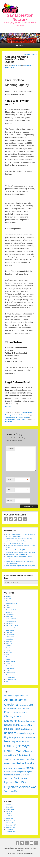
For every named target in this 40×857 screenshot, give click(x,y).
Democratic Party (11, 610)
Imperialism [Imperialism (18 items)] (18, 737)
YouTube (20, 519)
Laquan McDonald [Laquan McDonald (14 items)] (20, 741)
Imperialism (9, 623)
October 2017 (10, 829)
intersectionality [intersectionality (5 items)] (30, 737)
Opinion (8, 646)
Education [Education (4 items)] (23, 725)
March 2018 (9, 818)
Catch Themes (28, 853)
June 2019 (9, 805)
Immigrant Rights (11, 621)
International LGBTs (12, 625)
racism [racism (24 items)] (30, 767)
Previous (26, 54)
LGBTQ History (10, 634)
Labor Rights (10, 630)
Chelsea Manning (26, 412)
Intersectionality (10, 628)
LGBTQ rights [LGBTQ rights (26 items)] (12, 746)
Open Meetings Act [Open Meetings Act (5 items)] (18, 759)
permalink (8, 421)
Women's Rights (11, 679)
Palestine (9, 648)
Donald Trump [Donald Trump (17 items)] (12, 724)
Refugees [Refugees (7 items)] (20, 772)
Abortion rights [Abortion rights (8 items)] (13, 696)
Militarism (9, 643)
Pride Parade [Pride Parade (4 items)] (8, 768)
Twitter (11, 519)
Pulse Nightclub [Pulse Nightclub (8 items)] (18, 768)
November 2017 (11, 827)
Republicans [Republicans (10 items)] (14, 775)
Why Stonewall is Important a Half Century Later (20, 565)
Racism (8, 659)
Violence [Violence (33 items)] (24, 787)
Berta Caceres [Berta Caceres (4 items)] (24, 705)
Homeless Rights (11, 619)
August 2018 (10, 809)
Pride (7, 654)
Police (8, 650)
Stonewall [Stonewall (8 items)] (25, 775)
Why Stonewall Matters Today (15, 543)
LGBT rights (9, 632)
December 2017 (11, 825)
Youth (7, 681)
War (7, 675)
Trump (8, 670)
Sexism (8, 663)
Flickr (25, 519)
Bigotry (8, 601)
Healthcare (9, 616)
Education (9, 612)
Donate (8, 407)
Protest (8, 657)
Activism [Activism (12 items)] (24, 695)
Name (9, 479)
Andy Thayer (27, 65)
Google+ (15, 519)
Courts (8, 607)
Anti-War (8, 598)
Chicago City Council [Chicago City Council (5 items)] (20, 712)
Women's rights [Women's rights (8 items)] (10, 791)
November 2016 (11, 832)
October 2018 (10, 807)
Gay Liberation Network (20, 17)
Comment (10, 448)
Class (7, 605)
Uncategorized (10, 415)
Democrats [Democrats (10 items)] (30, 721)
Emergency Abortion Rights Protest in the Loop (20, 552)
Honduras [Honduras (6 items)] (20, 733)
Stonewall (9, 666)
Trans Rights (10, 668)
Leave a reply (9, 67)
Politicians (9, 652)
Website (9, 500)
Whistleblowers (21, 415)
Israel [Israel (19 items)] (7, 741)
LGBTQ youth (10, 637)
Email (9, 489)
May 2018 (9, 814)
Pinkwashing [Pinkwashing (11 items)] (10, 763)
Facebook (6, 519)
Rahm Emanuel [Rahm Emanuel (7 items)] (10, 772)
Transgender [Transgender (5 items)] (23, 778)
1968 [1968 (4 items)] (5, 696)
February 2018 (10, 820)
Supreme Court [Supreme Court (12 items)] (11, 778)
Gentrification (10, 614)
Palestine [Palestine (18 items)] (30, 759)
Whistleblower (10, 419)
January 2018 (10, 823)
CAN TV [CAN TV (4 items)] (18, 709)
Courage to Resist (23, 417)
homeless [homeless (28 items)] (10, 733)
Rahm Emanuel (10, 661)
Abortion (8, 596)
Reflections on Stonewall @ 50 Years (17, 550)
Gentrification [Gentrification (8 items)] (26, 729)
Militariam (9, 641)
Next (34, 54)
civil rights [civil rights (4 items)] (22, 721)
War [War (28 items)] (33, 787)
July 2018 (9, 811)
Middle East (9, 639)
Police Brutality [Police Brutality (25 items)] (25, 763)
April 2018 (9, 816)
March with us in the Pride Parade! (16, 554)
